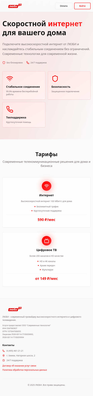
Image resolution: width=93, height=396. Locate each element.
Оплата (63, 5)
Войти (82, 5)
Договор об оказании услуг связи (19, 365)
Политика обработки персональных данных (24, 369)
